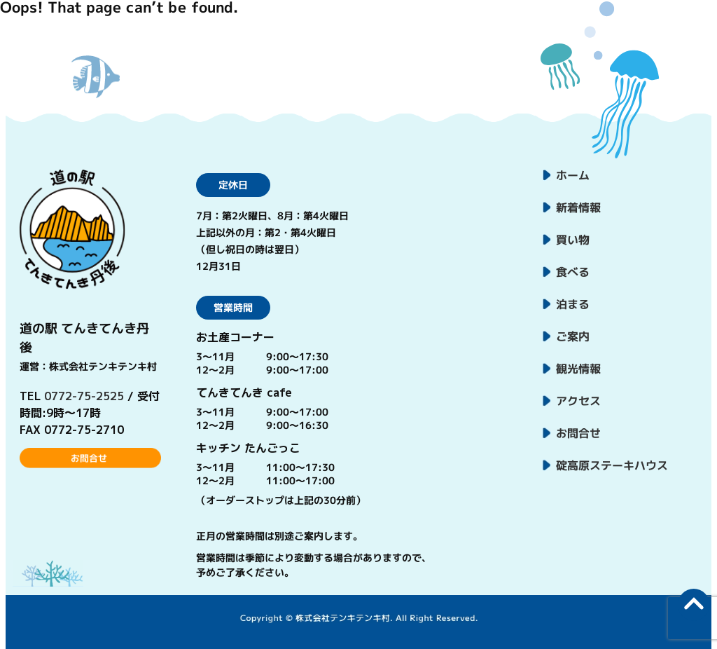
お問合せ (578, 433)
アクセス (578, 401)
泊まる (573, 304)
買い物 (573, 239)
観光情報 (578, 368)
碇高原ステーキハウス (612, 465)
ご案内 (573, 336)
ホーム (573, 175)
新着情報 (578, 207)
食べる (573, 272)
